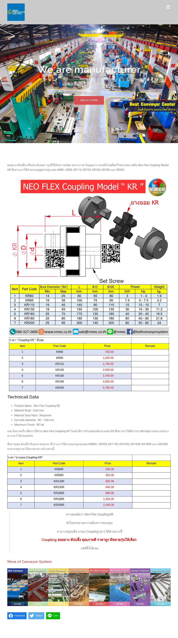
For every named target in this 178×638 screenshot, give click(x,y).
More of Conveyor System (29, 562)
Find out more (89, 100)
